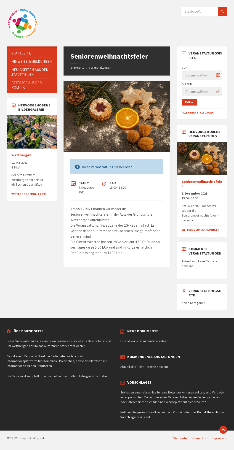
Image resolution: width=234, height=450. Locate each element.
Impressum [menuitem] (219, 438)
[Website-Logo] (23, 37)
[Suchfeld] (204, 11)
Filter (189, 102)
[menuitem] (31, 53)
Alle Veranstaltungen (198, 112)
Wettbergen (21, 155)
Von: (185, 67)
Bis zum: (187, 84)
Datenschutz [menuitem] (199, 438)
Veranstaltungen (100, 67)
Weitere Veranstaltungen (200, 229)
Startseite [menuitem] (180, 438)
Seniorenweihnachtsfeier (202, 183)
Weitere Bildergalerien (28, 194)
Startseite (77, 67)
